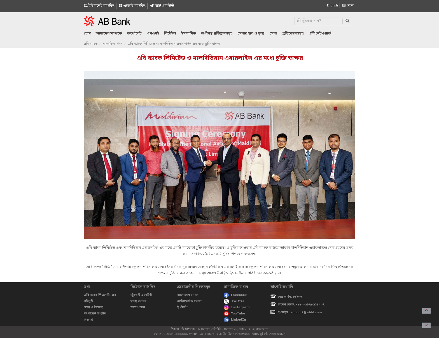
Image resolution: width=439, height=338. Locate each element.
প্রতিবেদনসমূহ (292, 33)
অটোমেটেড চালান (189, 301)
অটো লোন (137, 307)
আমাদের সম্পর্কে (109, 33)
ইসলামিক (188, 33)
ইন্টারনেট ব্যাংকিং (99, 5)
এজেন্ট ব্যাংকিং (132, 5)
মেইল (348, 6)
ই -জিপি (182, 307)
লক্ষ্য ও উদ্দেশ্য (93, 307)
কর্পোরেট (134, 33)
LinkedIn (235, 320)
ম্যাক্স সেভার (138, 301)
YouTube (234, 314)
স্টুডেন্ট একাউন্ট (141, 295)
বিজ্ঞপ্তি (88, 320)
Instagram (237, 307)
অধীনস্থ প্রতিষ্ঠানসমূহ (216, 33)
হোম (87, 33)
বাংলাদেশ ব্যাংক (187, 295)
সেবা (273, 33)
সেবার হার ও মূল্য (250, 33)
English (332, 6)
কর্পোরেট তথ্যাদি (95, 314)
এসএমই (153, 33)
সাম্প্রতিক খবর (113, 44)
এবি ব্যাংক (90, 44)
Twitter (234, 301)
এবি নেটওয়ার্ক (320, 33)
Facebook (235, 295)
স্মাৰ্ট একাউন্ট (162, 5)
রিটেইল (170, 33)
